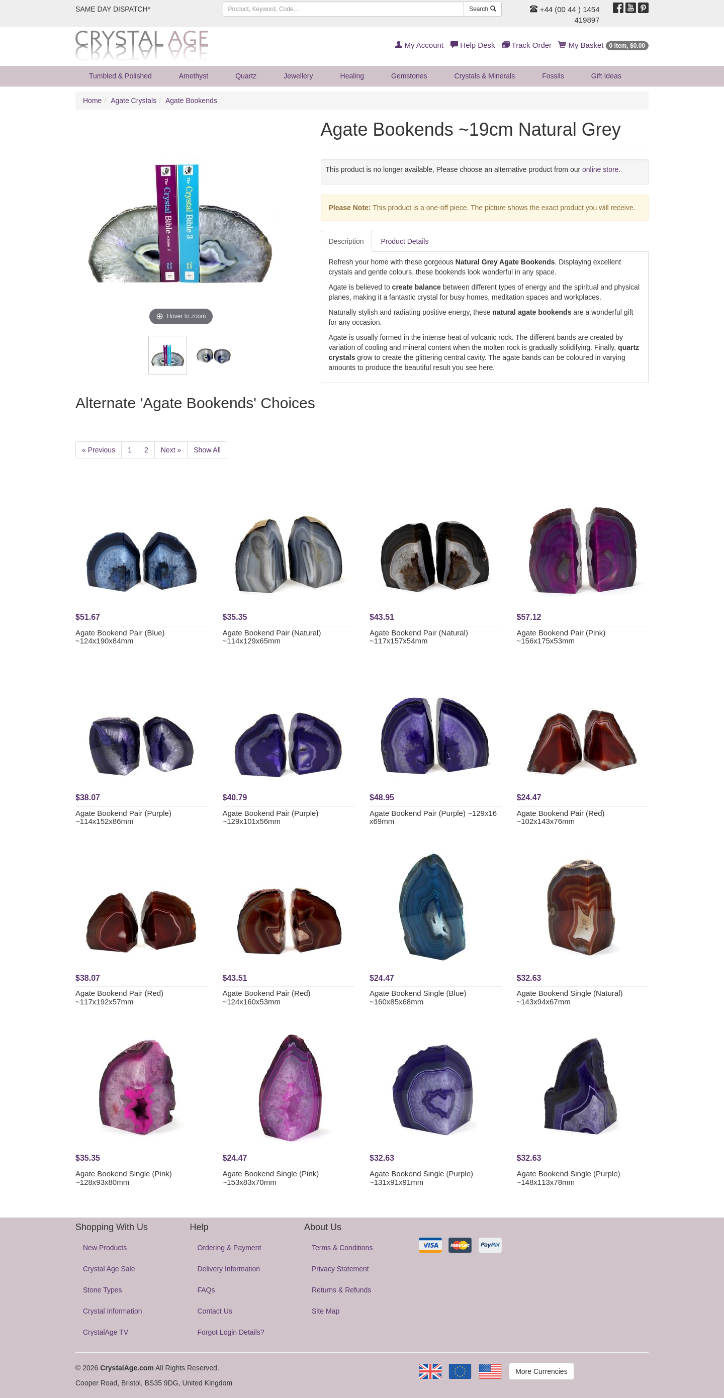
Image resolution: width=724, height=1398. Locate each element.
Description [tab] (346, 241)
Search (482, 9)
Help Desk (472, 45)
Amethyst (193, 76)
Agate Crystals (133, 101)
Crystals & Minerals (485, 76)
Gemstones (409, 76)
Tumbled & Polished (120, 76)
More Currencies (541, 1371)
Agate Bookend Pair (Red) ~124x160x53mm (267, 997)
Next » (171, 450)
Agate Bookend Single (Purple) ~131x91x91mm (421, 1177)
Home (92, 101)
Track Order (527, 45)
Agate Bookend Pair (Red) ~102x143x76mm (561, 817)
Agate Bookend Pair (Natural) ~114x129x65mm (272, 636)
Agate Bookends (191, 101)
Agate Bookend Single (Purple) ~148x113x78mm (568, 1177)
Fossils (553, 76)
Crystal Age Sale (109, 1269)
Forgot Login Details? (231, 1332)
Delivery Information (229, 1269)
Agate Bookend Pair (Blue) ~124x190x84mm (120, 636)
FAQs (206, 1290)
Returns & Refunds (341, 1290)
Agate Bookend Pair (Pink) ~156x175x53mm (561, 636)
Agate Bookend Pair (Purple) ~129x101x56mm (271, 817)
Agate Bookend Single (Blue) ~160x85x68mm (418, 997)
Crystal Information (112, 1311)
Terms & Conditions (342, 1248)
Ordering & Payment (229, 1248)
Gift (606, 76)
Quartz (245, 76)
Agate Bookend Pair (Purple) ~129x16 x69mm (433, 817)
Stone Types (102, 1290)
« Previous (98, 450)
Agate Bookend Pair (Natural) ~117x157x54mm (419, 636)
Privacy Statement (340, 1269)
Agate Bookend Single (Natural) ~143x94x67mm (570, 997)
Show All (207, 450)
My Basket (604, 45)
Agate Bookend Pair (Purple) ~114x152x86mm (123, 817)
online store (600, 169)
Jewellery (298, 76)
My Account (419, 45)
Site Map (325, 1311)
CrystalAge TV (105, 1332)
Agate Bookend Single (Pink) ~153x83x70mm (271, 1177)
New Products (105, 1248)
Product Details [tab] (405, 241)
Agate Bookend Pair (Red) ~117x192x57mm (119, 997)
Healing (352, 76)
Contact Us (215, 1311)
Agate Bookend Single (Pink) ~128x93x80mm (123, 1177)
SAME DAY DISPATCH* (112, 9)
